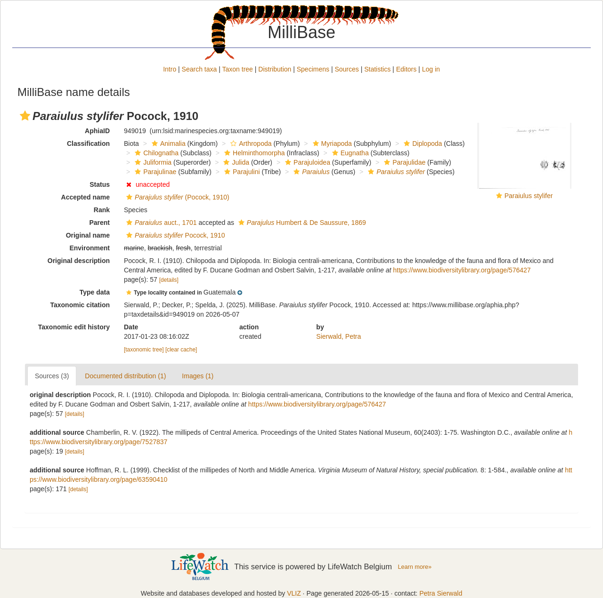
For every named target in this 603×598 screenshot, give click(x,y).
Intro (169, 69)
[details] (169, 280)
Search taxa (199, 69)
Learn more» (415, 567)
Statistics (377, 69)
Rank (102, 210)
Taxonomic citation (80, 305)
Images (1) (197, 376)
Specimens (313, 69)
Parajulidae (403, 162)
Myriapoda (331, 143)
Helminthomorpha (253, 153)
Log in (431, 69)
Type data (95, 292)
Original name (88, 235)
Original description (79, 260)
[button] (25, 115)
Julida (235, 162)
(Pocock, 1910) (176, 197)
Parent (99, 222)
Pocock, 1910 (174, 235)
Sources (346, 69)
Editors (406, 69)
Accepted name (85, 197)
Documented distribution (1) (125, 376)
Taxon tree (237, 69)
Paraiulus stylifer (529, 195)
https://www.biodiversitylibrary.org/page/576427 (461, 270)
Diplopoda (421, 143)
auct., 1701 (160, 222)
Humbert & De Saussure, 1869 (301, 222)
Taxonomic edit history (74, 327)
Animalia (167, 143)
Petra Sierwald (440, 593)
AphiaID (97, 131)
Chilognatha (155, 153)
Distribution (274, 69)
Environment (89, 248)
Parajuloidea (306, 162)
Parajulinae (154, 171)
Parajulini (241, 171)
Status (100, 184)
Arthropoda (249, 143)
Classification (88, 143)
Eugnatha (349, 153)
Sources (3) (52, 376)
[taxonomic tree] (144, 349)
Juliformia (151, 162)
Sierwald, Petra (338, 336)
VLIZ (294, 593)
